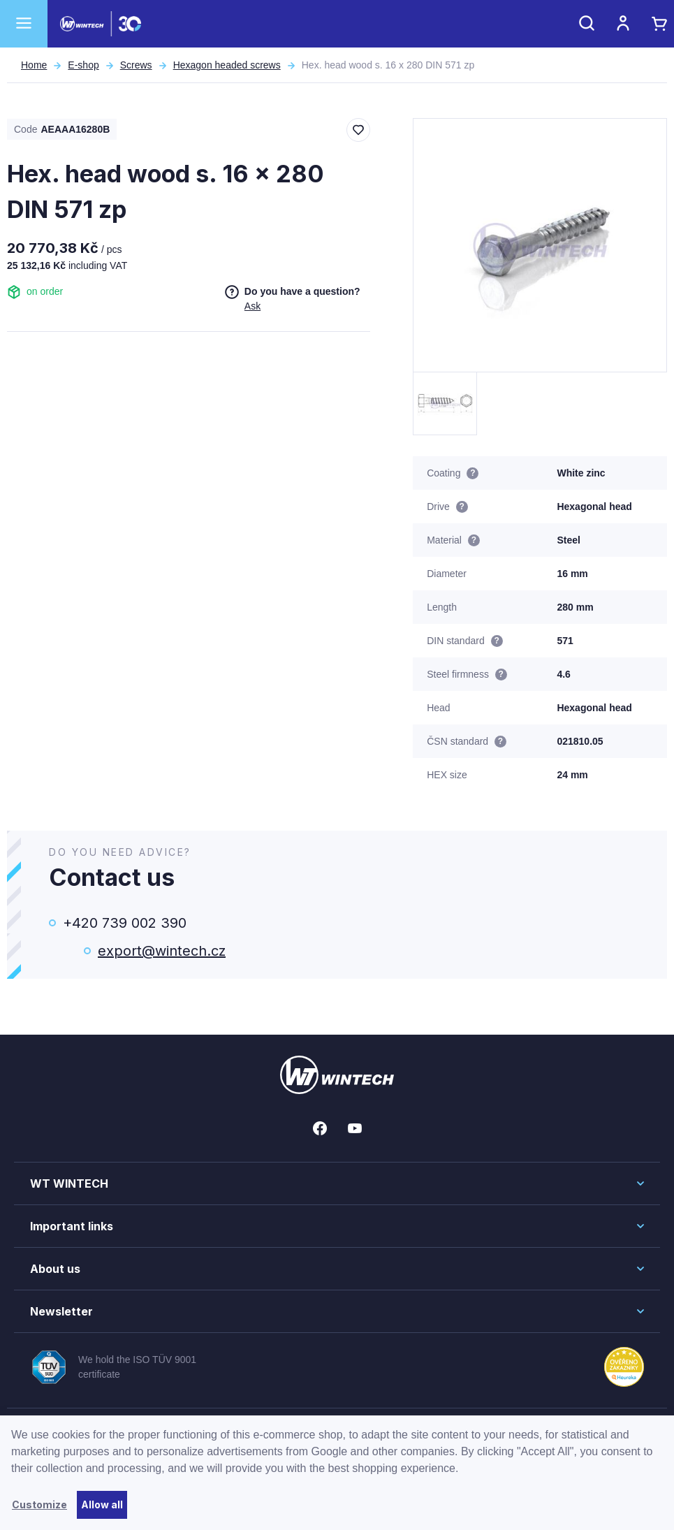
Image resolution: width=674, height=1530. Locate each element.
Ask (252, 306)
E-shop (83, 65)
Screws (136, 65)
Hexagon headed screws (227, 65)
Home (34, 65)
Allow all (102, 1504)
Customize (39, 1504)
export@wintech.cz (162, 950)
